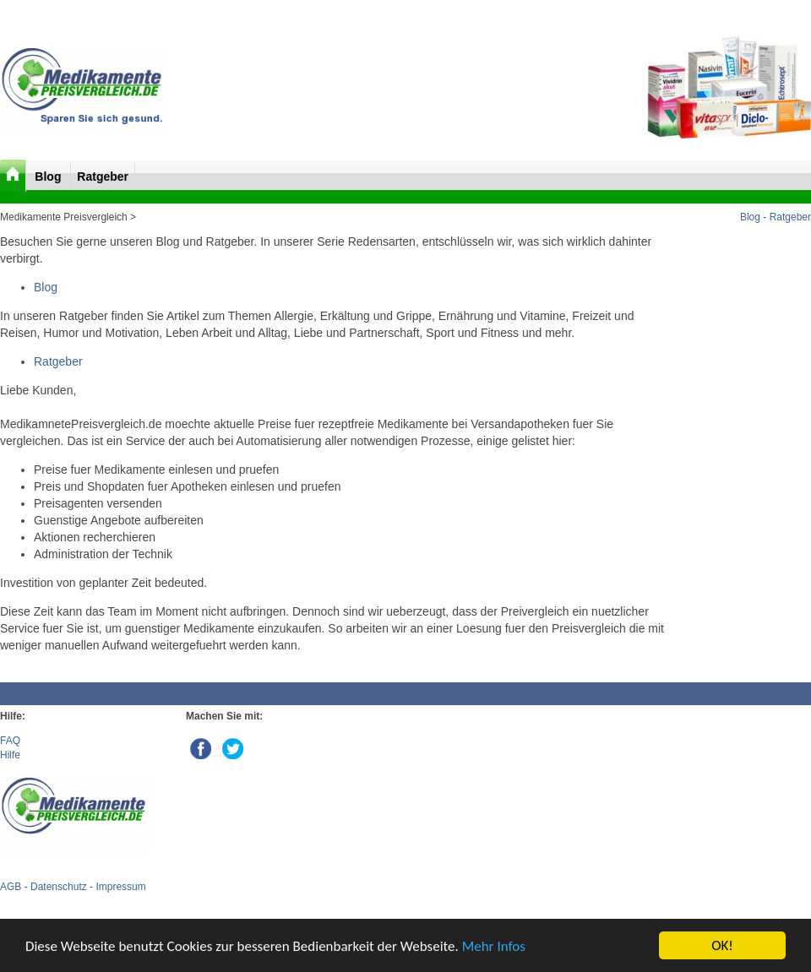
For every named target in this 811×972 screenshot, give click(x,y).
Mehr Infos (493, 946)
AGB (10, 887)
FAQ (10, 741)
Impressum (120, 887)
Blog (49, 176)
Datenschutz (58, 887)
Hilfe (10, 755)
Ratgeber (102, 176)
